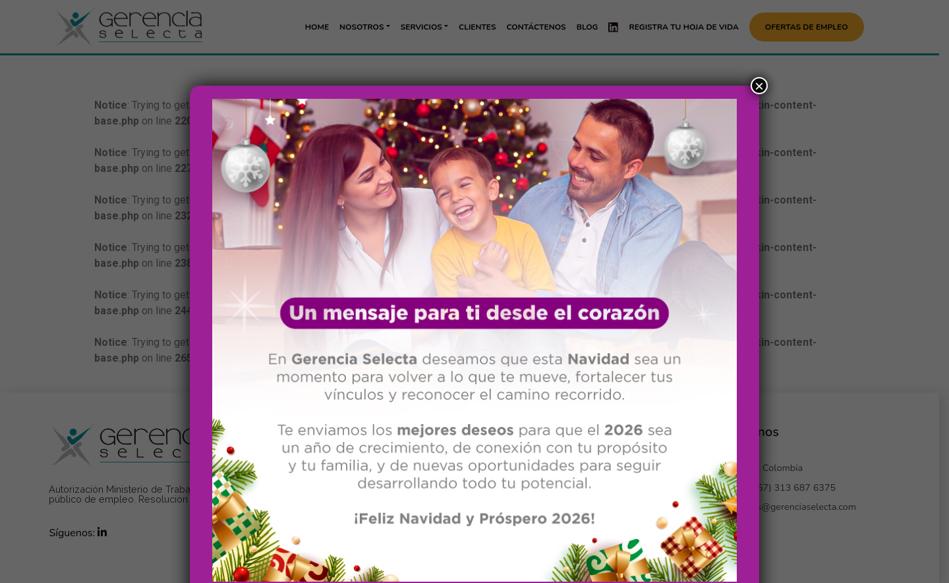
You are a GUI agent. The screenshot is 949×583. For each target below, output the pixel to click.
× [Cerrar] (759, 44)
